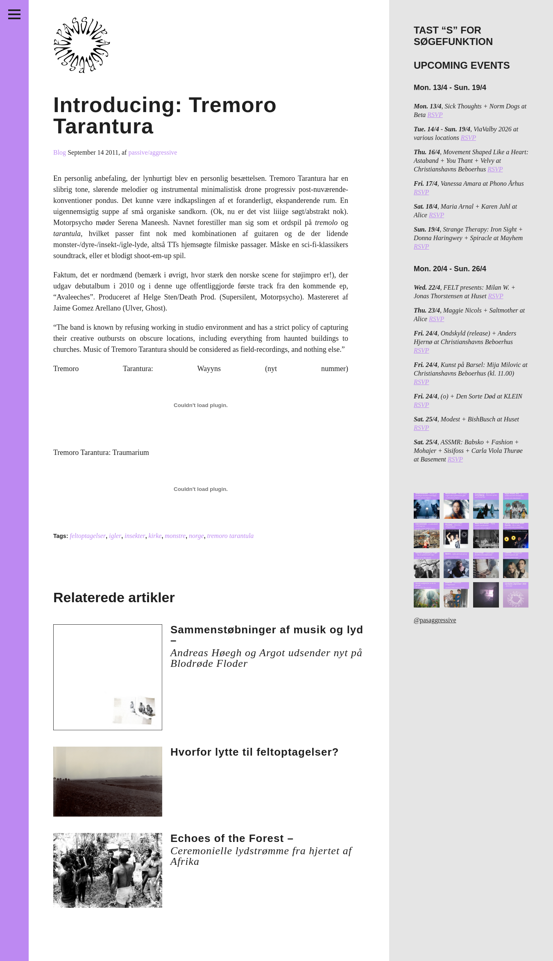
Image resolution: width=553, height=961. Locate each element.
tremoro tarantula (230, 535)
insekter (135, 535)
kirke (154, 535)
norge (196, 535)
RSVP (434, 114)
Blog (60, 152)
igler (115, 535)
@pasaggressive (435, 620)
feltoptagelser (88, 535)
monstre (175, 535)
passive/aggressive (152, 152)
